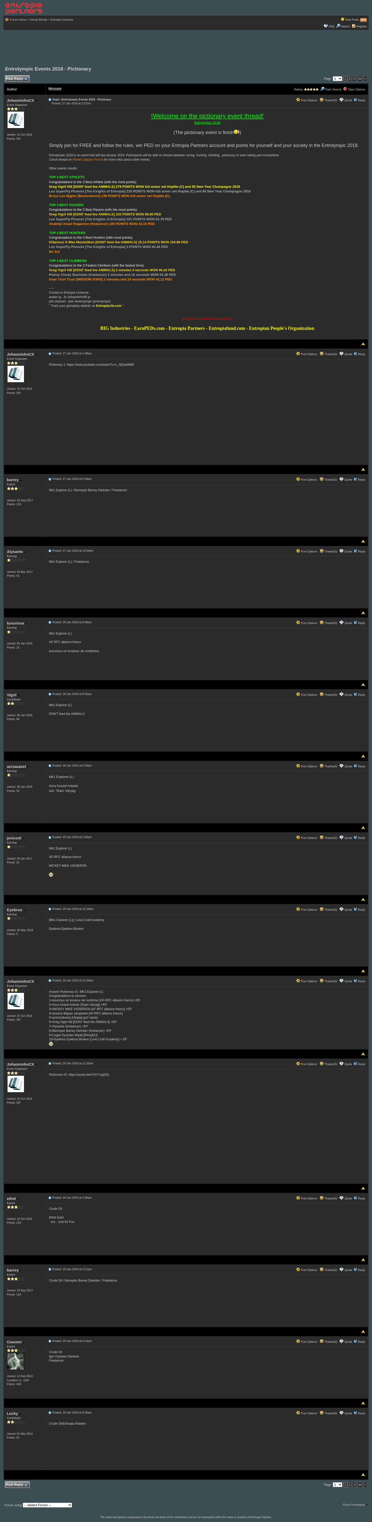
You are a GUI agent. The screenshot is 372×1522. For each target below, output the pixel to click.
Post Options (306, 100)
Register (362, 26)
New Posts (352, 19)
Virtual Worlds (38, 19)
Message (54, 88)
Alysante (16, 551)
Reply (361, 100)
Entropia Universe (62, 19)
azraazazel (18, 766)
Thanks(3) (328, 100)
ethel (13, 1198)
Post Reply (16, 79)
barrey (14, 480)
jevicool (15, 838)
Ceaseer (16, 1342)
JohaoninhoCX (22, 100)
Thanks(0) (328, 354)
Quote (348, 100)
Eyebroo (16, 910)
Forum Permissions (355, 1504)
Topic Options (354, 89)
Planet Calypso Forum (88, 159)
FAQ (331, 26)
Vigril (13, 695)
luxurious (17, 623)
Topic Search (331, 89)
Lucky (14, 1413)
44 (360, 79)
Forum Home (18, 19)
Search (343, 26)
